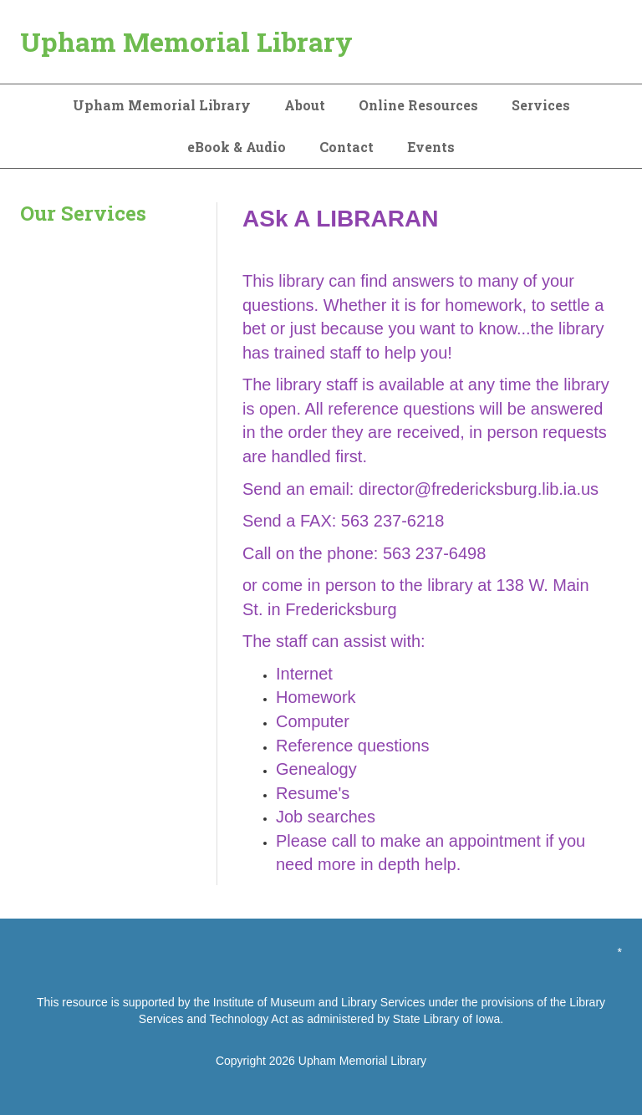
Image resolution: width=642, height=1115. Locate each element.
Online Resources (418, 105)
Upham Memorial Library (186, 41)
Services (541, 105)
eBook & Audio (236, 146)
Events (431, 146)
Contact (346, 146)
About (304, 105)
